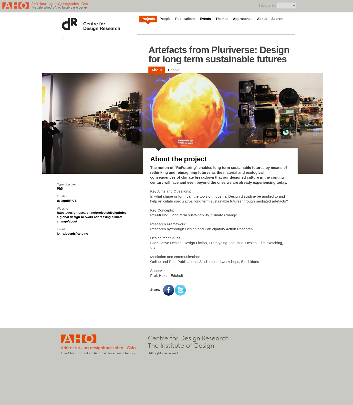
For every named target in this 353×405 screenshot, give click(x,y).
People (164, 19)
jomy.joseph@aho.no (72, 233)
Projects (148, 19)
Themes (222, 19)
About (262, 19)
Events (205, 19)
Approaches (242, 19)
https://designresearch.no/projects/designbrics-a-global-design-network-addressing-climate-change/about (92, 217)
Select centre (267, 5)
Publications (185, 19)
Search (277, 19)
